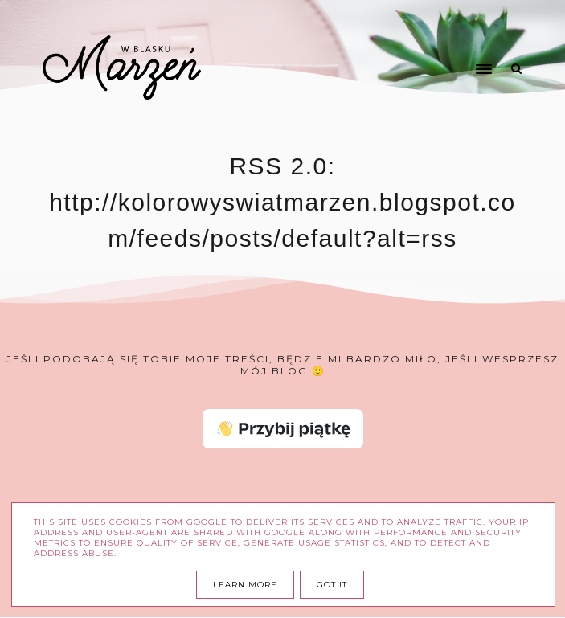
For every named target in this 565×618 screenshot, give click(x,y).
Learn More (245, 584)
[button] (416, 38)
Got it (332, 584)
